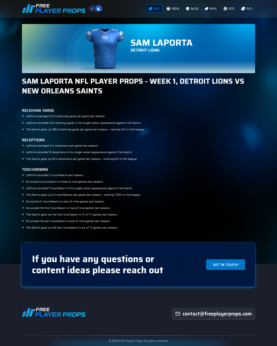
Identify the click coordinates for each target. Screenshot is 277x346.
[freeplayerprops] (213, 314)
